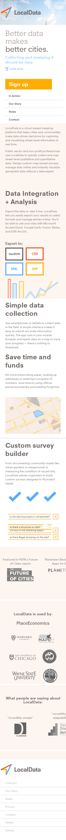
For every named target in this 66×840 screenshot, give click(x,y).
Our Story (15, 103)
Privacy (10, 806)
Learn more (16, 69)
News (12, 111)
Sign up (18, 84)
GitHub (9, 830)
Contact (14, 119)
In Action (14, 96)
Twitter (9, 822)
